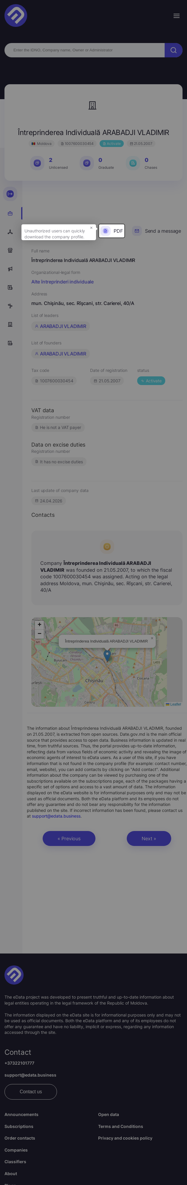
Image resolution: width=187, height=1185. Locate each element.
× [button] (91, 227)
